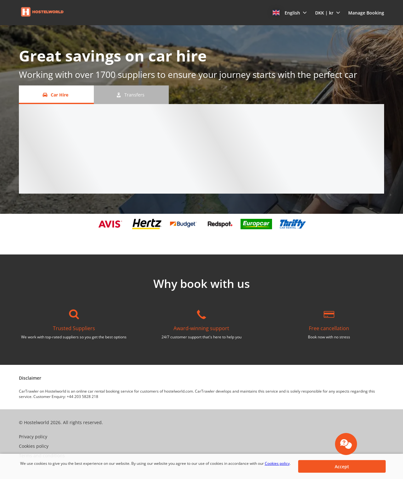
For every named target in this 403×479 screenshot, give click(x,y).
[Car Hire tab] (56, 94)
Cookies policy (277, 463)
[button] (289, 12)
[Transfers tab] (131, 94)
